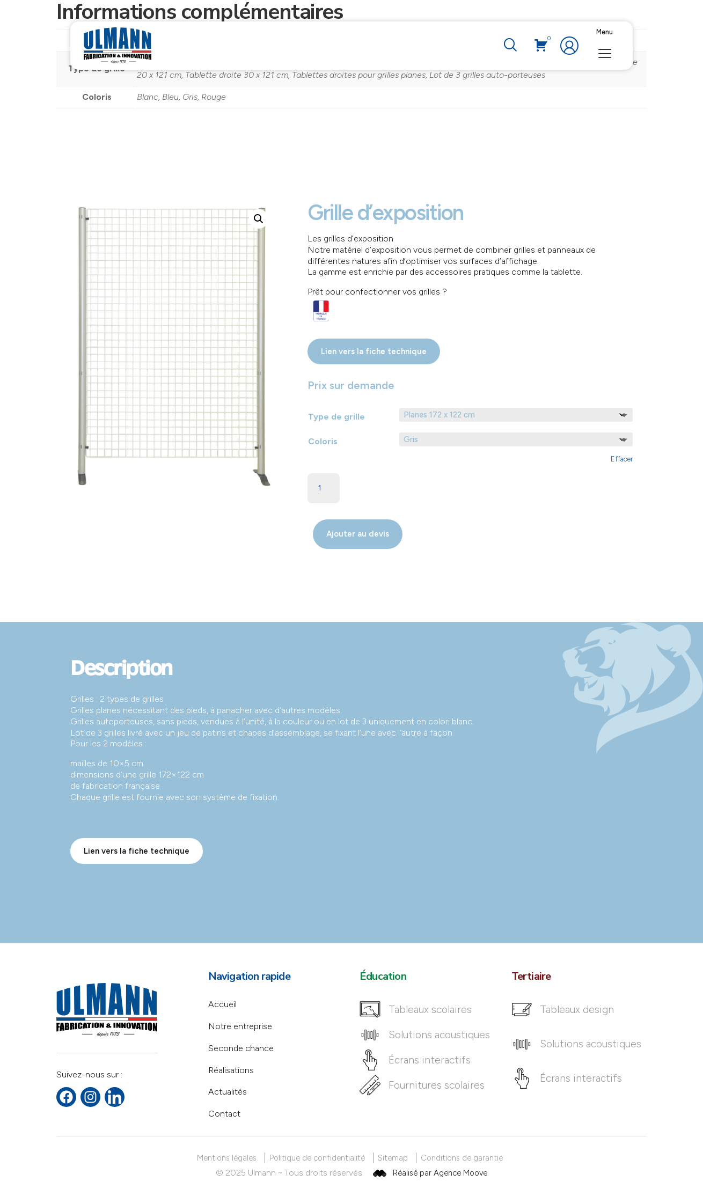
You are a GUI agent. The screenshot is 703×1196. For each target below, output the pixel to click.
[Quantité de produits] (323, 488)
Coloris (323, 441)
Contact (224, 1114)
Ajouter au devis (357, 534)
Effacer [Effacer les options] (622, 458)
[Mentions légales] (228, 1158)
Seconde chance (241, 1048)
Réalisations (231, 1070)
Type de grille (336, 417)
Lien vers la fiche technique (374, 351)
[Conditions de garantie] (463, 1158)
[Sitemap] (394, 1158)
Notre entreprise (240, 1026)
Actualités (227, 1092)
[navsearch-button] (510, 45)
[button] (258, 219)
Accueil (222, 1004)
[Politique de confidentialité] (319, 1158)
